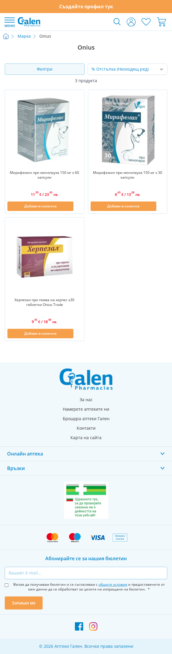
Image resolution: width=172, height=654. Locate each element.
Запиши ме (24, 603)
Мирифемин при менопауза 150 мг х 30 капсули (127, 175)
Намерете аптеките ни (86, 409)
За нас (86, 399)
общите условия (113, 584)
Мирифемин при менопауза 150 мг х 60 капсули (44, 175)
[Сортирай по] (128, 69)
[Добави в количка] (40, 206)
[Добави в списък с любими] (78, 206)
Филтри (44, 69)
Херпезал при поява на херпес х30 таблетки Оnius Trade (44, 302)
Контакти (86, 428)
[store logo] (29, 21)
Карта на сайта (86, 437)
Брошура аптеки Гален (86, 418)
